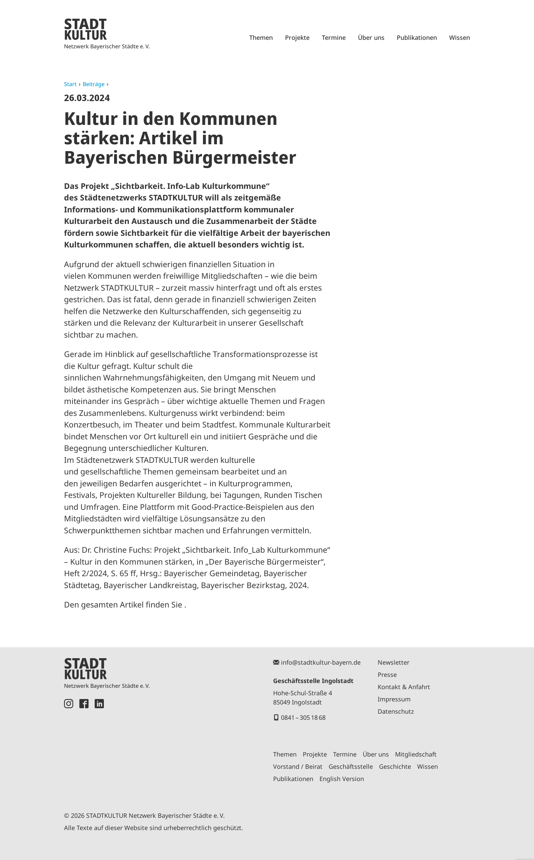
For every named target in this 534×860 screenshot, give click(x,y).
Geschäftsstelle (351, 766)
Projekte (297, 37)
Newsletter (393, 662)
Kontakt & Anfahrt (404, 687)
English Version (341, 779)
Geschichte (395, 766)
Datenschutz (396, 711)
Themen (261, 37)
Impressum (394, 699)
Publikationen (417, 37)
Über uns (371, 37)
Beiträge (94, 84)
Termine (334, 37)
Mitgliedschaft (416, 754)
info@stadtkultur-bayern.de (321, 662)
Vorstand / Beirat (298, 766)
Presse (387, 674)
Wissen (459, 37)
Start (70, 84)
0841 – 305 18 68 (303, 717)
